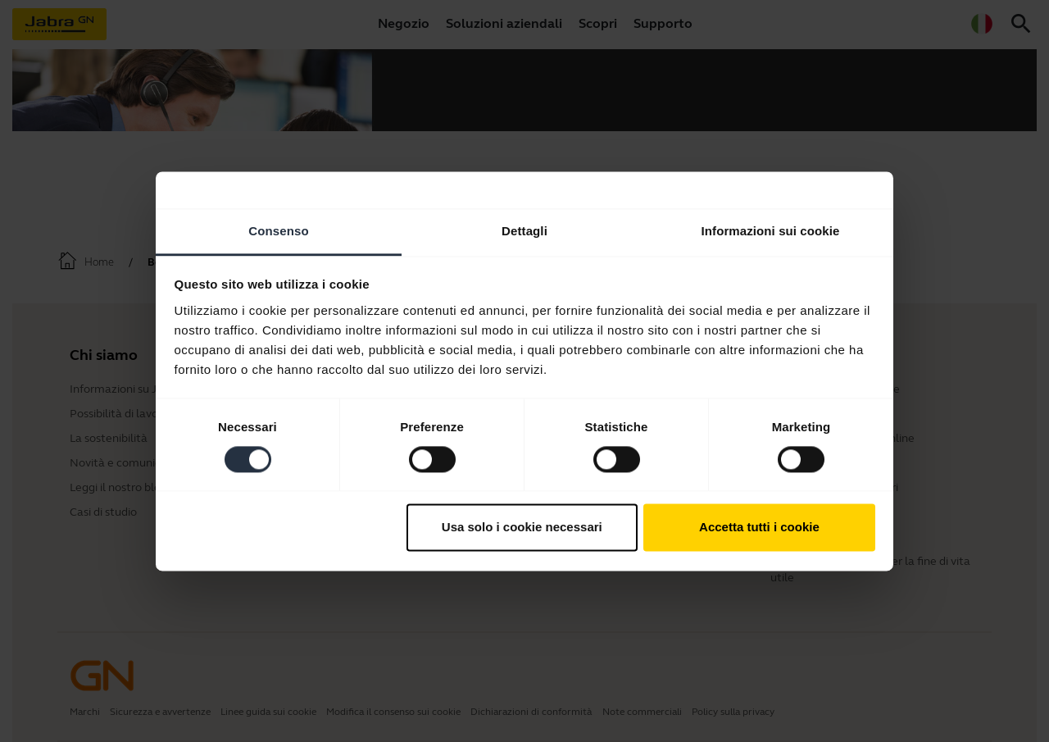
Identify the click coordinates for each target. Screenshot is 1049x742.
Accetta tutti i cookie (759, 528)
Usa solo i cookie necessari (522, 528)
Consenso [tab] (278, 231)
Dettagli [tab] (524, 231)
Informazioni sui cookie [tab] (771, 231)
